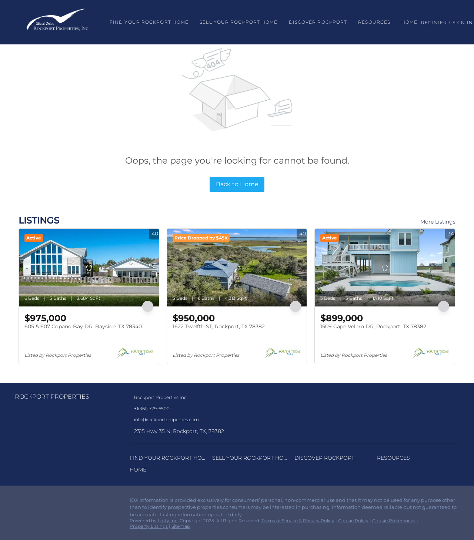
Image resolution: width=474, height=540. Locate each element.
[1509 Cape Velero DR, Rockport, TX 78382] (385, 267)
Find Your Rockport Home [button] (149, 22)
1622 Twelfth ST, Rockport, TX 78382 (219, 326)
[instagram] (35, 502)
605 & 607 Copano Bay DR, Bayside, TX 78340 (83, 326)
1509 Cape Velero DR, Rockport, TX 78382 (373, 326)
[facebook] (20, 502)
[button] (57, 22)
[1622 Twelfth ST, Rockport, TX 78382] (237, 267)
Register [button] (434, 22)
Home (409, 22)
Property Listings (149, 526)
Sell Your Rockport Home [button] (238, 22)
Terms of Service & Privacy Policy (297, 520)
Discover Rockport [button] (318, 22)
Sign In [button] (463, 22)
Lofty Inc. (168, 520)
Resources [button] (374, 22)
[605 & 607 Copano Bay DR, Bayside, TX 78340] (89, 267)
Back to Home (237, 184)
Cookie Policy (353, 520)
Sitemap (180, 526)
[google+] (50, 502)
